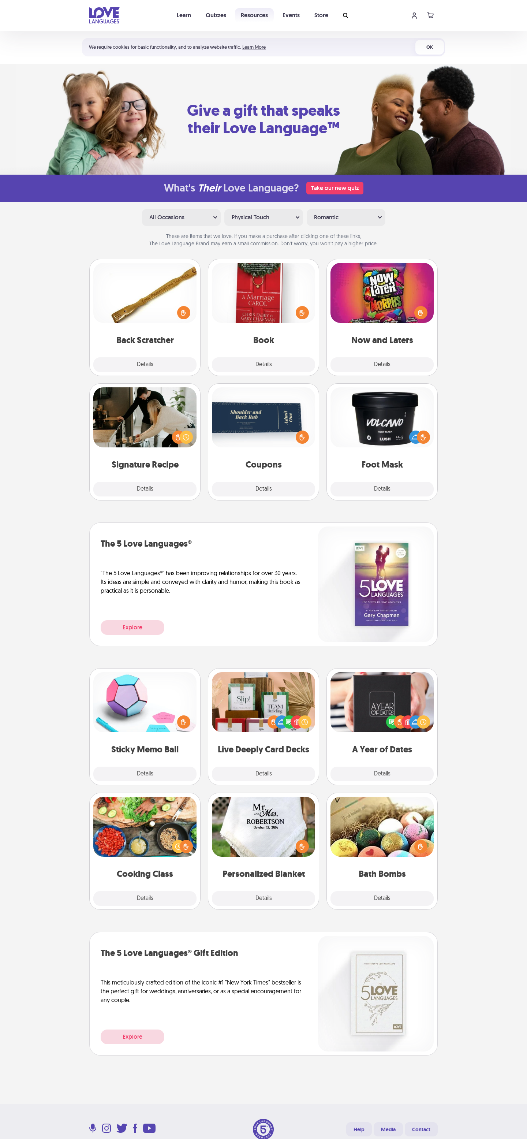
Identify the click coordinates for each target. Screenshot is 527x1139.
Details (145, 365)
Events (291, 15)
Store (321, 15)
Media (388, 1129)
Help (359, 1129)
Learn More (254, 47)
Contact (421, 1129)
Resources (254, 15)
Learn (184, 15)
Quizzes (216, 15)
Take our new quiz (335, 188)
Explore (132, 627)
